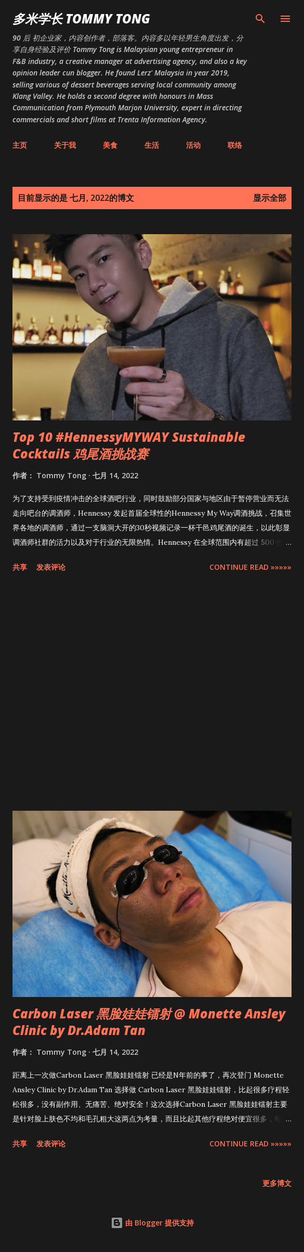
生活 (151, 145)
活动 (193, 145)
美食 (110, 145)
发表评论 (50, 567)
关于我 (65, 145)
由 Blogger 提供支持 (152, 1223)
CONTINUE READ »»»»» (250, 567)
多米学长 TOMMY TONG (81, 18)
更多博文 (277, 1183)
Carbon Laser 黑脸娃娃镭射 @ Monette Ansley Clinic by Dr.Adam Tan (148, 1022)
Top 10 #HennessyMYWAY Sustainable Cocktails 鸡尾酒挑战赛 (128, 445)
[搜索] (260, 18)
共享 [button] (19, 567)
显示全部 (269, 197)
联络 (235, 145)
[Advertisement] (152, 693)
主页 (19, 145)
